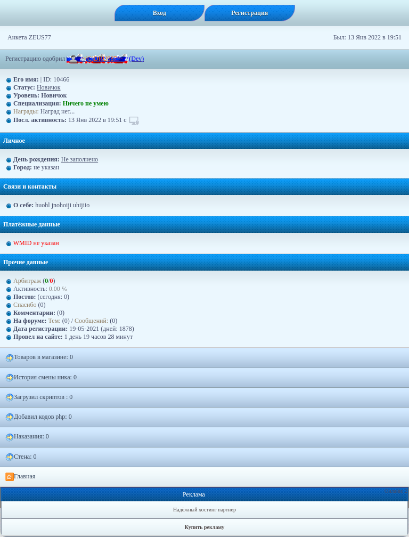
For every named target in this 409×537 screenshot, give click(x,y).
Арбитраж (27, 280)
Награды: (26, 111)
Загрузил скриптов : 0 (38, 397)
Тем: (54, 320)
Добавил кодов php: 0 (38, 417)
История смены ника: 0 (41, 377)
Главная (20, 477)
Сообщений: (92, 320)
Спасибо (25, 304)
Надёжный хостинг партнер (204, 509)
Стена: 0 (21, 457)
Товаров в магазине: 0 (39, 357)
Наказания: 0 (27, 437)
